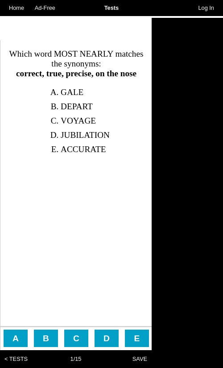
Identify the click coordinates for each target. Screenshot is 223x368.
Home (16, 7)
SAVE (139, 359)
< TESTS (16, 359)
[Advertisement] (75, 29)
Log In (206, 7)
